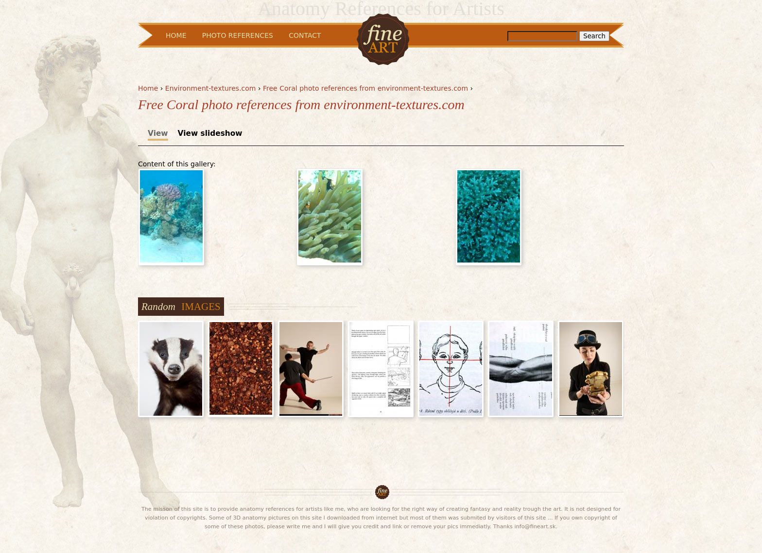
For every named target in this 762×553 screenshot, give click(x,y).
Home (148, 88)
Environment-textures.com (210, 88)
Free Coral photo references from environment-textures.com (365, 88)
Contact (305, 35)
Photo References (237, 35)
